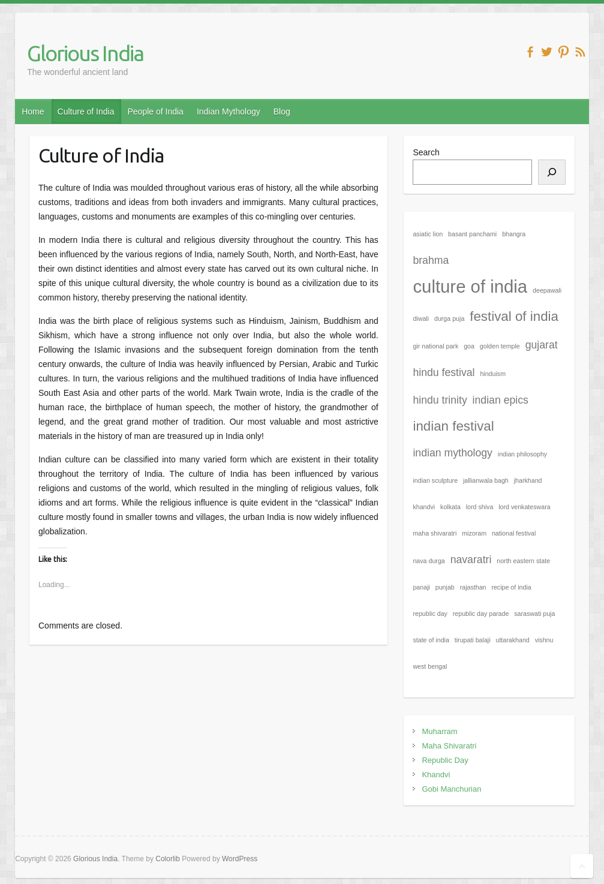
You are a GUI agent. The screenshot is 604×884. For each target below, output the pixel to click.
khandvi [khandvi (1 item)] (424, 506)
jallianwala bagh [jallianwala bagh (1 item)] (486, 480)
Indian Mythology (228, 111)
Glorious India (85, 53)
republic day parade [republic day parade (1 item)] (481, 613)
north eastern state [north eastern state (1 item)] (523, 560)
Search (426, 152)
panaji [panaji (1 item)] (421, 587)
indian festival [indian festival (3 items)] (453, 426)
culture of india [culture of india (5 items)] (470, 286)
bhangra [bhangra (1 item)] (513, 233)
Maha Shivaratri (449, 745)
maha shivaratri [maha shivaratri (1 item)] (434, 533)
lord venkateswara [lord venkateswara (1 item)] (524, 506)
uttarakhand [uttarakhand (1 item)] (512, 640)
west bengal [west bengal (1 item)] (430, 666)
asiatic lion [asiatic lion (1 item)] (428, 233)
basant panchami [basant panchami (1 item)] (472, 233)
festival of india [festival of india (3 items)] (514, 316)
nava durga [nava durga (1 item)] (428, 560)
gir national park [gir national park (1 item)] (435, 346)
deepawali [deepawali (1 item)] (547, 290)
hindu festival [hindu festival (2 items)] (443, 372)
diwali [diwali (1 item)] (421, 318)
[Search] (552, 172)
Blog (282, 111)
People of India (155, 111)
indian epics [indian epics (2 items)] (500, 400)
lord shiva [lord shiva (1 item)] (480, 506)
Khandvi (436, 774)
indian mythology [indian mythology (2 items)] (452, 453)
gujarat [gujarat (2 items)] (541, 345)
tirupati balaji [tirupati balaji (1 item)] (473, 640)
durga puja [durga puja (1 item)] (449, 318)
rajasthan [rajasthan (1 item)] (473, 587)
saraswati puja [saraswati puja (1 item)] (534, 613)
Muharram (439, 731)
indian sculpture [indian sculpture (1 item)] (435, 480)
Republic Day (445, 760)
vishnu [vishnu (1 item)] (544, 640)
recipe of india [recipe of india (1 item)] (511, 587)
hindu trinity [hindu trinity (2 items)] (440, 400)
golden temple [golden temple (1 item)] (500, 346)
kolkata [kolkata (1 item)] (450, 506)
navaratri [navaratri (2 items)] (471, 560)
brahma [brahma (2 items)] (431, 260)
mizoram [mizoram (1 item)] (474, 533)
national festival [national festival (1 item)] (514, 533)
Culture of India (86, 111)
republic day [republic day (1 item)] (430, 613)
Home (33, 111)
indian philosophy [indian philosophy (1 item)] (522, 454)
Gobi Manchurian (451, 788)
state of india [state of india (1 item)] (431, 640)
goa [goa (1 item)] (469, 346)
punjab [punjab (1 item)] (445, 587)
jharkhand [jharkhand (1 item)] (528, 480)
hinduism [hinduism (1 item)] (493, 373)
